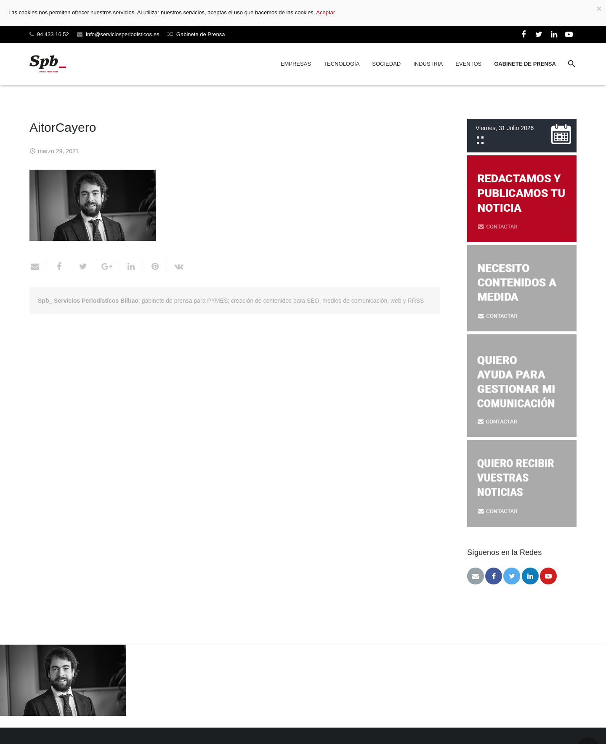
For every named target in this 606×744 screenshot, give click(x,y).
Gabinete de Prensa (200, 34)
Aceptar (325, 12)
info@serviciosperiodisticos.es (122, 34)
